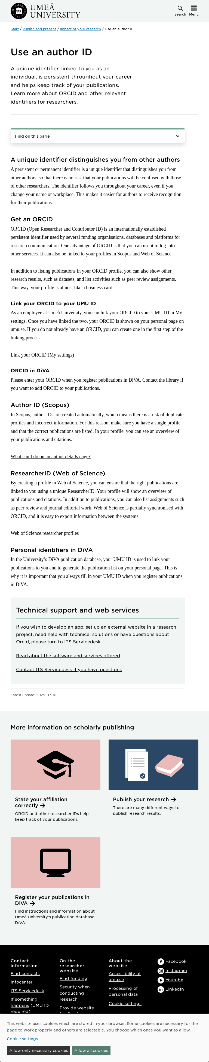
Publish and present (39, 29)
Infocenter (21, 981)
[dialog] (104, 1037)
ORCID (18, 229)
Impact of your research (80, 29)
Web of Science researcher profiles (45, 533)
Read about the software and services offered (68, 655)
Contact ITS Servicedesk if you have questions (69, 669)
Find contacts (25, 973)
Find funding (73, 978)
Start (15, 29)
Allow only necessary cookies (38, 1050)
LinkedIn (174, 988)
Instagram (176, 970)
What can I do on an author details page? (51, 456)
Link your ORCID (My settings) (42, 355)
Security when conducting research (75, 992)
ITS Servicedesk (27, 990)
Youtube (174, 979)
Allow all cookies (91, 1050)
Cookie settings (125, 1003)
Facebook (175, 961)
